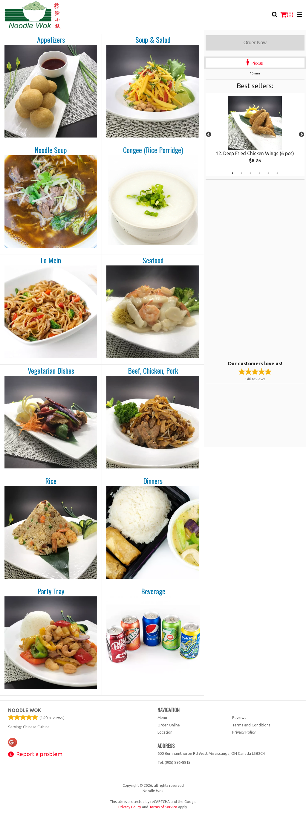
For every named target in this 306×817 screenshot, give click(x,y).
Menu (162, 717)
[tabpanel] (255, 134)
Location (164, 732)
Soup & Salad (152, 40)
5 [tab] (268, 173)
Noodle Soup (51, 150)
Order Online (168, 725)
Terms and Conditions (251, 725)
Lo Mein (51, 260)
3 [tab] (250, 173)
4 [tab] (259, 173)
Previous (209, 135)
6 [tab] (277, 173)
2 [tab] (241, 173)
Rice (50, 481)
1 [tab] (232, 173)
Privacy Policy (243, 732)
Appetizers (51, 40)
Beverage (153, 591)
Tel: (173, 762)
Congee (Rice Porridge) (153, 150)
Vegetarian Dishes (51, 371)
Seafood (153, 260)
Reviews (239, 717)
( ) (286, 14)
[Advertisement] (243, 269)
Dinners (153, 481)
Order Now (255, 42)
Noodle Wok (24, 710)
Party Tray (51, 591)
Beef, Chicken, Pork (153, 371)
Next (302, 135)
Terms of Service (163, 807)
